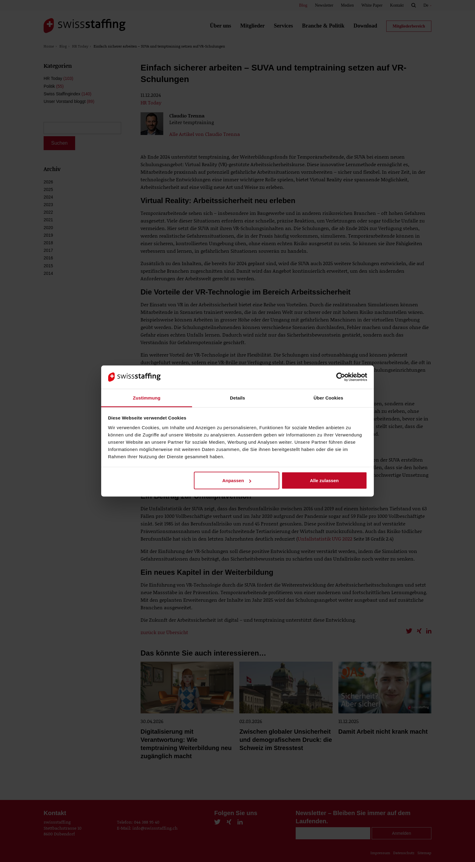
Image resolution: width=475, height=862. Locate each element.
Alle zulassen (324, 480)
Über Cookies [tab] (328, 397)
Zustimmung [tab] (147, 397)
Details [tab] (237, 397)
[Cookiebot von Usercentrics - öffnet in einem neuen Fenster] (340, 377)
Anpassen (236, 480)
